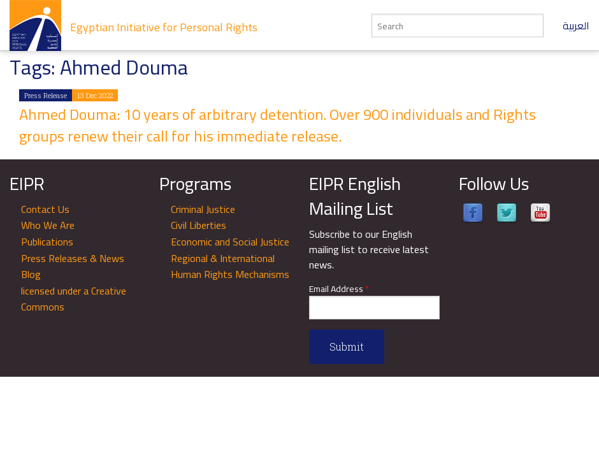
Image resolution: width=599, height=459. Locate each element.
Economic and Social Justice (230, 241)
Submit (346, 346)
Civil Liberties (198, 225)
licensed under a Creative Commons (73, 299)
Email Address (339, 289)
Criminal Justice (203, 209)
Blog (31, 274)
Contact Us (45, 209)
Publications (47, 241)
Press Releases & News (72, 258)
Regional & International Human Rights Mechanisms (230, 266)
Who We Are (48, 225)
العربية (576, 25)
